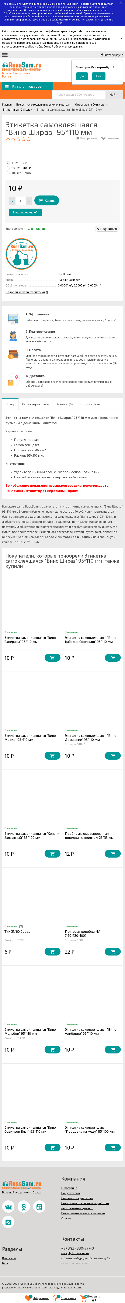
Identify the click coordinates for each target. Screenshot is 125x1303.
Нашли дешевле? (25, 212)
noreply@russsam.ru (75, 1253)
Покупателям (70, 1193)
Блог (5, 1263)
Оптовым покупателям (77, 1198)
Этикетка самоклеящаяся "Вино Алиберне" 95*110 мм (90, 1031)
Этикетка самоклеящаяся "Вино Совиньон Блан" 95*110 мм (30, 1129)
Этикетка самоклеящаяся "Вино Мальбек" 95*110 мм (30, 1031)
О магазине (69, 1188)
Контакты (9, 1258)
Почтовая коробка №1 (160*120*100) (82, 933)
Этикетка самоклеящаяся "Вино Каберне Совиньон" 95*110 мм (90, 639)
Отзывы (66, 1218)
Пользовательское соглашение (83, 1213)
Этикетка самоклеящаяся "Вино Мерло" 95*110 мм (30, 737)
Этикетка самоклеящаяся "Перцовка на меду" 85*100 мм (90, 1129)
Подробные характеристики (25, 292)
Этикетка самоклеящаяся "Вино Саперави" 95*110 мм (30, 639)
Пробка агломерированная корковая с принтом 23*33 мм (89, 835)
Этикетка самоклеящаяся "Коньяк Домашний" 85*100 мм (31, 835)
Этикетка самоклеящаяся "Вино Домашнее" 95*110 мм (90, 737)
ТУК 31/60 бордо (17, 931)
